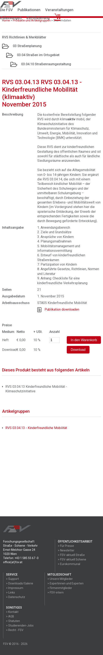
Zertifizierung (38, 17)
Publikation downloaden (62, 309)
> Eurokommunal (69, 564)
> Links (10, 592)
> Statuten (13, 621)
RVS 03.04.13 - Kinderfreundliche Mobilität (36, 428)
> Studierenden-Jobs (20, 625)
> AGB (10, 616)
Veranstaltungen (59, 10)
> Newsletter (66, 550)
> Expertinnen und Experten (65, 583)
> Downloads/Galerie (19, 583)
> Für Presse (66, 545)
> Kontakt (12, 612)
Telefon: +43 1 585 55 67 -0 (21, 558)
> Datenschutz (15, 597)
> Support (12, 579)
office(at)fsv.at (12, 562)
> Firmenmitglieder (59, 588)
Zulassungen (11, 17)
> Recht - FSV (14, 630)
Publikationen (29, 10)
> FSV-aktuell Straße (71, 555)
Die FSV (6, 10)
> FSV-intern (55, 592)
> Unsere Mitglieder (60, 579)
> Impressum (14, 588)
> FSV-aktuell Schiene (72, 559)
